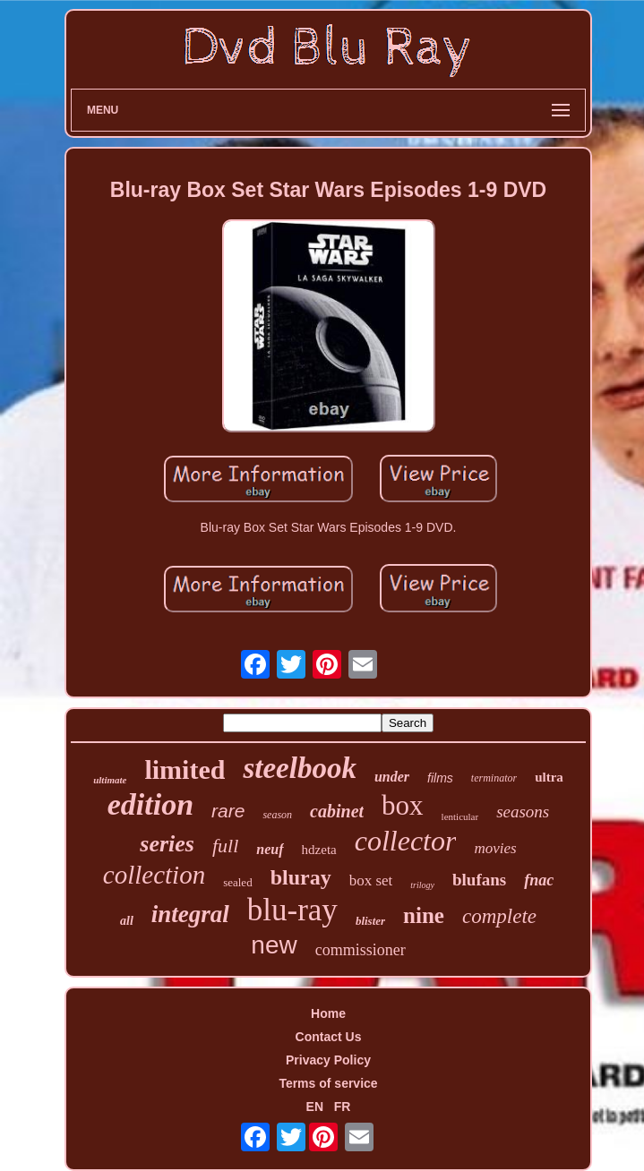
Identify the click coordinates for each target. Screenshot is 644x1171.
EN (314, 1106)
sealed (237, 882)
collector (406, 841)
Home (328, 1013)
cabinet (337, 811)
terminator (494, 778)
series (167, 844)
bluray (300, 877)
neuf (269, 849)
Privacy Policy (328, 1060)
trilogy (422, 885)
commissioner (360, 950)
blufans (479, 879)
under (391, 776)
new (273, 945)
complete (499, 916)
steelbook (299, 768)
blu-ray (292, 910)
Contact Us (329, 1037)
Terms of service (328, 1083)
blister (370, 920)
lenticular (460, 816)
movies (495, 848)
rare (228, 810)
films (440, 778)
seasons (522, 811)
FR (342, 1106)
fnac (539, 880)
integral (190, 914)
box (403, 805)
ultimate (109, 779)
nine (423, 915)
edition (150, 804)
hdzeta (319, 849)
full (225, 845)
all (126, 920)
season (277, 814)
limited (184, 769)
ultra (549, 777)
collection (154, 874)
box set (371, 880)
